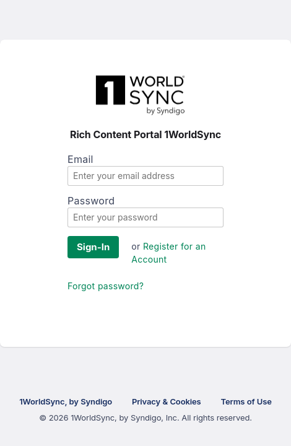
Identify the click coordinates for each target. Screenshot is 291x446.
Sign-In (93, 247)
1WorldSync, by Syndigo (65, 401)
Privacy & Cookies (166, 401)
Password (91, 201)
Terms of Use (246, 401)
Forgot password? (105, 286)
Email (80, 159)
